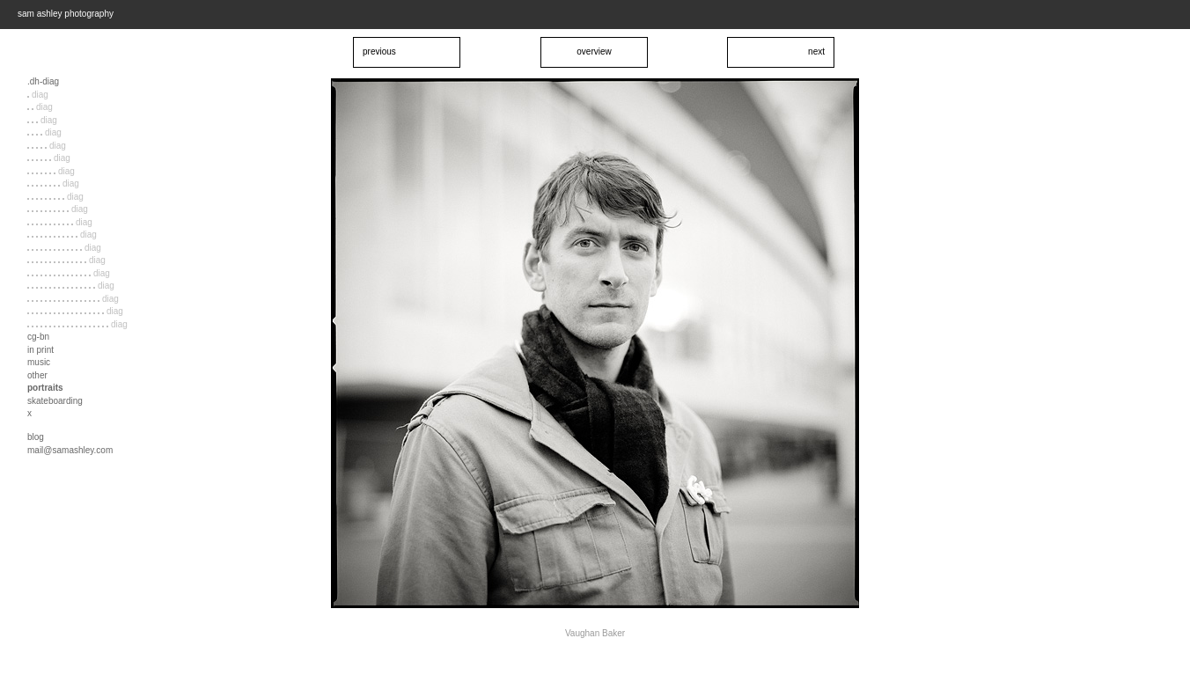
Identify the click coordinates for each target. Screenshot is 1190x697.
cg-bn (38, 336)
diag (37, 94)
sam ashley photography (66, 13)
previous (379, 51)
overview (594, 51)
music (38, 362)
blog (35, 437)
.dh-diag (43, 81)
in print (40, 350)
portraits (45, 388)
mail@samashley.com (70, 450)
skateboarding (55, 401)
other (37, 375)
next (816, 51)
